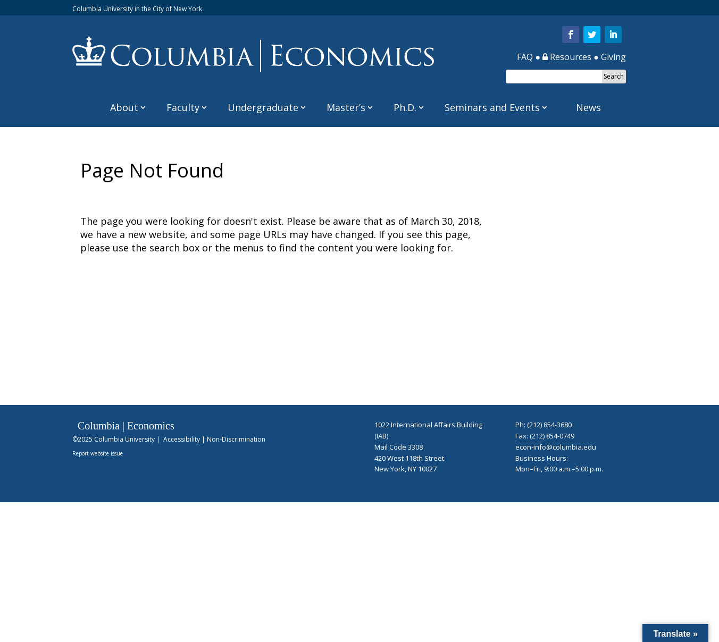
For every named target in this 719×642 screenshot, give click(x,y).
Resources (566, 57)
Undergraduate (263, 107)
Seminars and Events (492, 107)
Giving (613, 57)
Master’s (346, 107)
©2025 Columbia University (113, 439)
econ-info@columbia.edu (555, 447)
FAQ (525, 57)
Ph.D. (405, 107)
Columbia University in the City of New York (137, 8)
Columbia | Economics (126, 426)
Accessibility (181, 439)
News (588, 107)
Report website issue (97, 453)
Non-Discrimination (236, 439)
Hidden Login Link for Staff (405, 481)
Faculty (182, 107)
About (124, 107)
